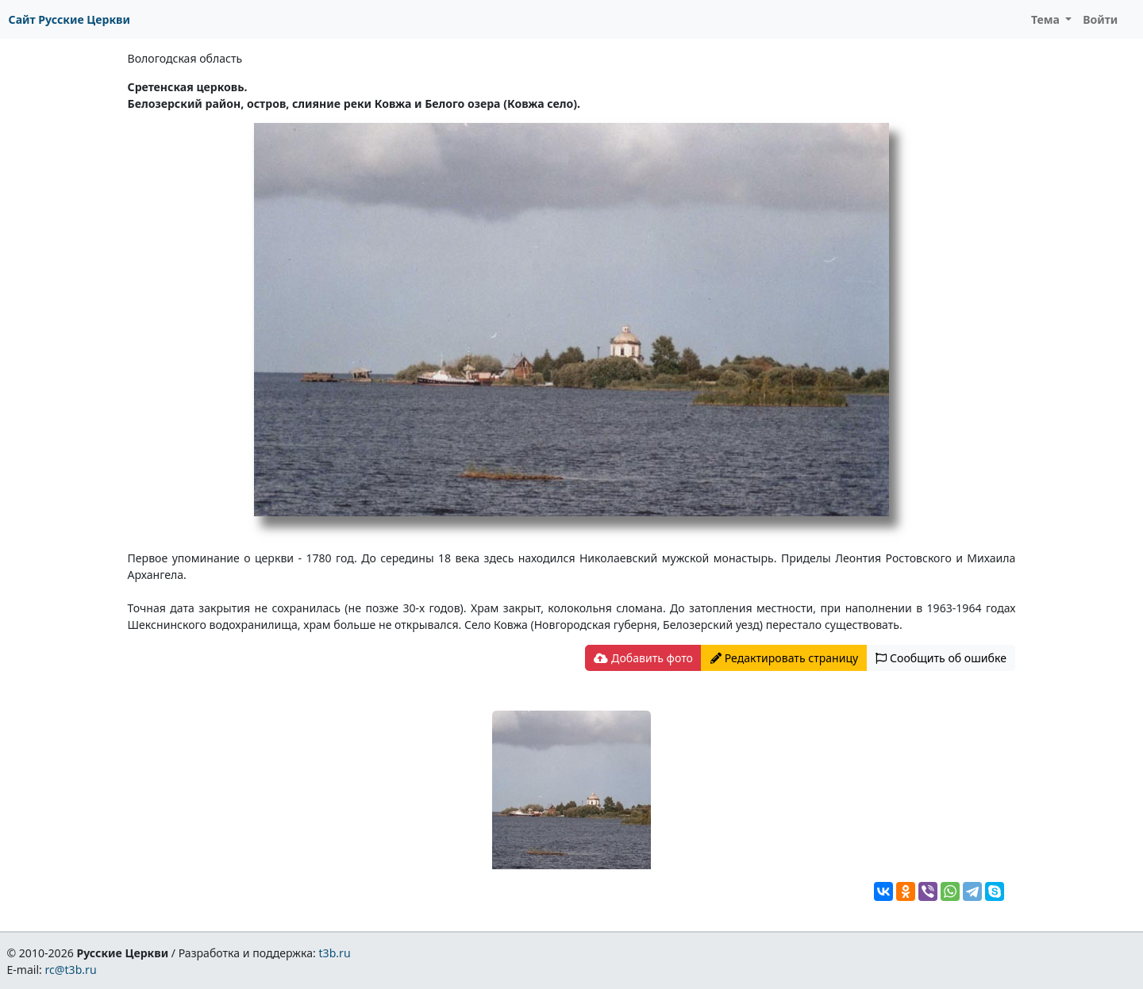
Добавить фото (643, 657)
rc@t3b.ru (71, 969)
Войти (1100, 19)
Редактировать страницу (784, 657)
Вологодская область (185, 58)
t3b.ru (335, 952)
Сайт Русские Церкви (69, 19)
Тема (1047, 19)
